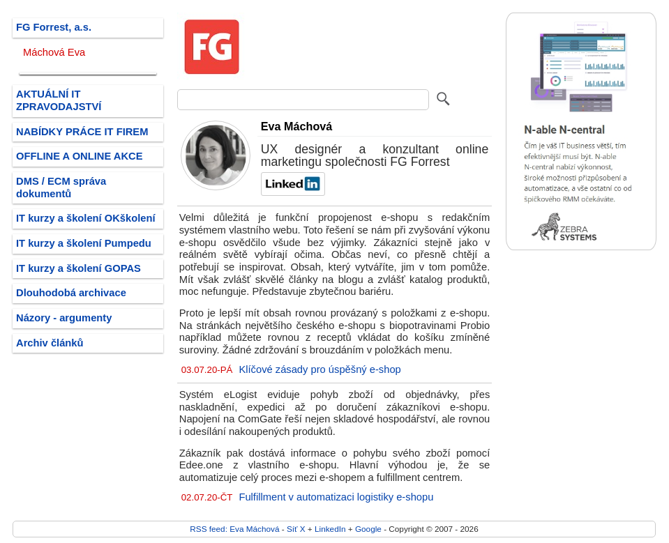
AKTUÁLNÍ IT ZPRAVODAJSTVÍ (58, 100)
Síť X (296, 528)
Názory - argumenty (64, 317)
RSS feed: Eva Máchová (234, 528)
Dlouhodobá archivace (71, 292)
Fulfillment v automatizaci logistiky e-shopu (336, 497)
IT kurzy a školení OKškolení (86, 218)
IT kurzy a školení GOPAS (78, 268)
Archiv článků (50, 343)
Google (368, 528)
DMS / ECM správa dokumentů (61, 187)
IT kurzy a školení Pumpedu (83, 243)
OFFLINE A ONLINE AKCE (79, 156)
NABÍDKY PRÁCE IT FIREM (82, 131)
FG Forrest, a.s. (53, 27)
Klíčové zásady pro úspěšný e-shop (319, 369)
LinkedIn (330, 528)
